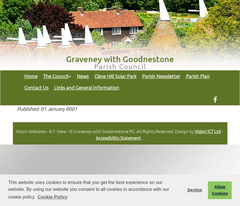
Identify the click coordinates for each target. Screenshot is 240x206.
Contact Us (36, 87)
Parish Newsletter (161, 76)
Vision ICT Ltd (208, 131)
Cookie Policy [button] (52, 197)
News (83, 76)
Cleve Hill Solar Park (115, 76)
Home (30, 76)
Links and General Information (86, 87)
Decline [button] (194, 190)
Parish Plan (198, 76)
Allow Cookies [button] (220, 190)
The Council (57, 76)
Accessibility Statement (118, 138)
